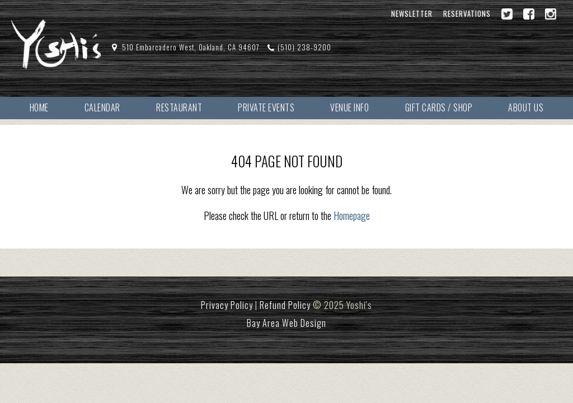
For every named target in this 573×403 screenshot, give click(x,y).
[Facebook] (528, 14)
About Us (525, 107)
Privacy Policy (227, 305)
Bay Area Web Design (286, 323)
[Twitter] (507, 14)
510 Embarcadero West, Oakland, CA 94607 (191, 47)
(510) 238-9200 (304, 47)
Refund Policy (285, 305)
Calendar (102, 107)
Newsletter (412, 13)
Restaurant (179, 107)
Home (39, 107)
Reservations (467, 13)
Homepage (352, 215)
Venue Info (349, 107)
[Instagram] (550, 14)
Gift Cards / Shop (439, 107)
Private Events (266, 107)
